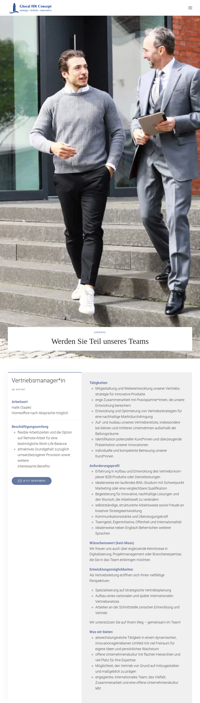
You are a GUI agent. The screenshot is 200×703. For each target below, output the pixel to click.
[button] (190, 8)
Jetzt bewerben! (32, 481)
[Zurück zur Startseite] (31, 8)
